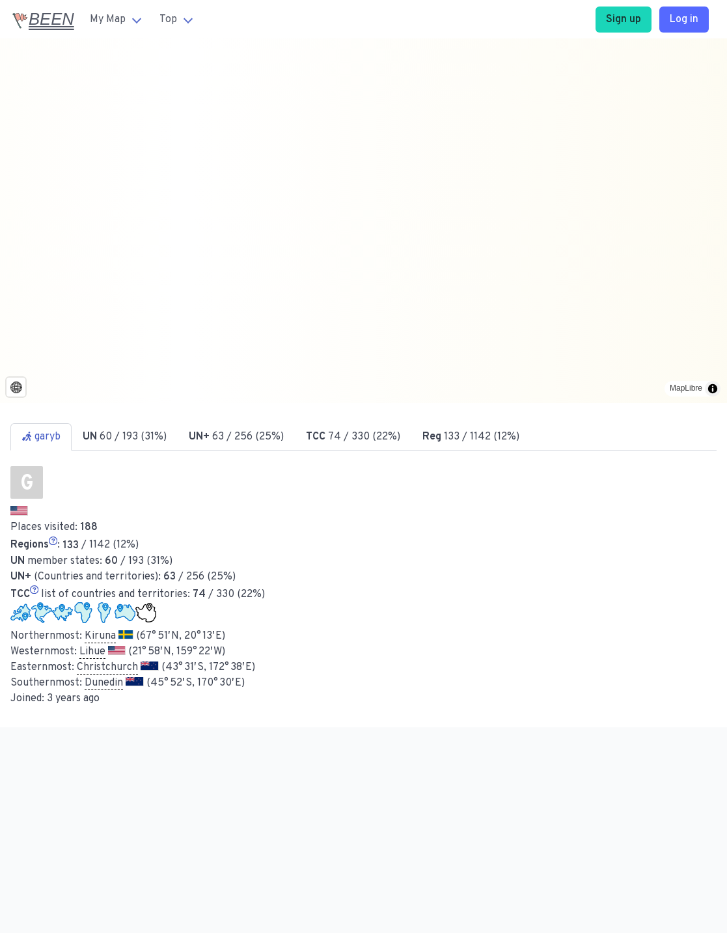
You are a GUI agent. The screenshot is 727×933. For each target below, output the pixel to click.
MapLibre (686, 388)
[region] (363, 220)
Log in (684, 19)
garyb (41, 436)
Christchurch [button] (107, 667)
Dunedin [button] (104, 682)
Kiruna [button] (100, 636)
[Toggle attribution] (712, 389)
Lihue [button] (92, 651)
